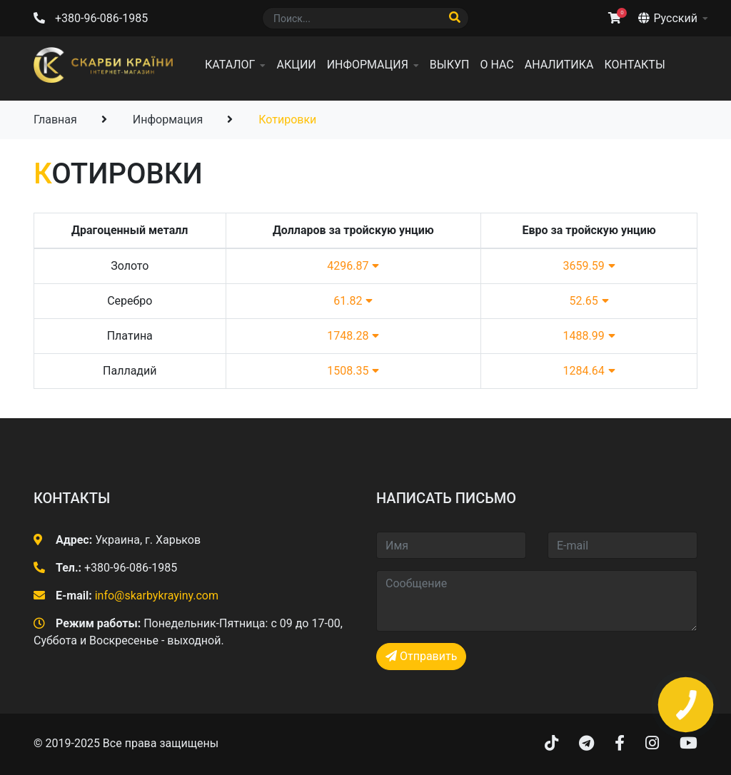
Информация (367, 64)
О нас (496, 64)
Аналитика (559, 64)
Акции (296, 64)
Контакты (634, 64)
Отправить (421, 656)
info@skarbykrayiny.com (156, 595)
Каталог (230, 64)
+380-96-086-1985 (101, 18)
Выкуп (450, 64)
